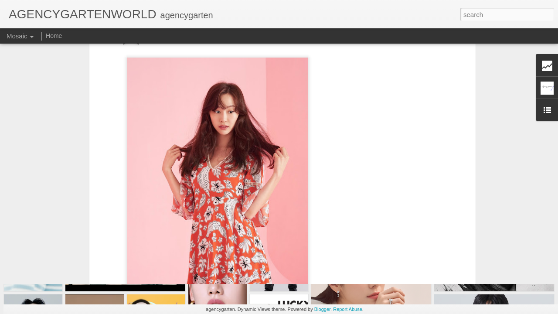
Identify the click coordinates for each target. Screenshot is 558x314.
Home (54, 35)
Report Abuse (347, 309)
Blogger (322, 309)
